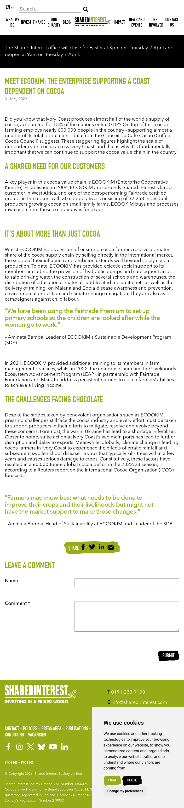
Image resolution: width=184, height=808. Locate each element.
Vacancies (37, 735)
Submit (168, 656)
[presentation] (111, 656)
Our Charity (54, 23)
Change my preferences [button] (125, 791)
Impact (119, 23)
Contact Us (171, 23)
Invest (26, 23)
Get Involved (156, 23)
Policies (30, 729)
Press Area (51, 729)
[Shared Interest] (92, 23)
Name (11, 581)
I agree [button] (112, 780)
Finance (39, 23)
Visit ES (27, 763)
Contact (12, 729)
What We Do (12, 23)
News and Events (137, 23)
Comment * (17, 604)
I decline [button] (132, 780)
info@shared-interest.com (137, 702)
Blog (67, 23)
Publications (76, 729)
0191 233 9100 (126, 692)
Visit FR (11, 763)
